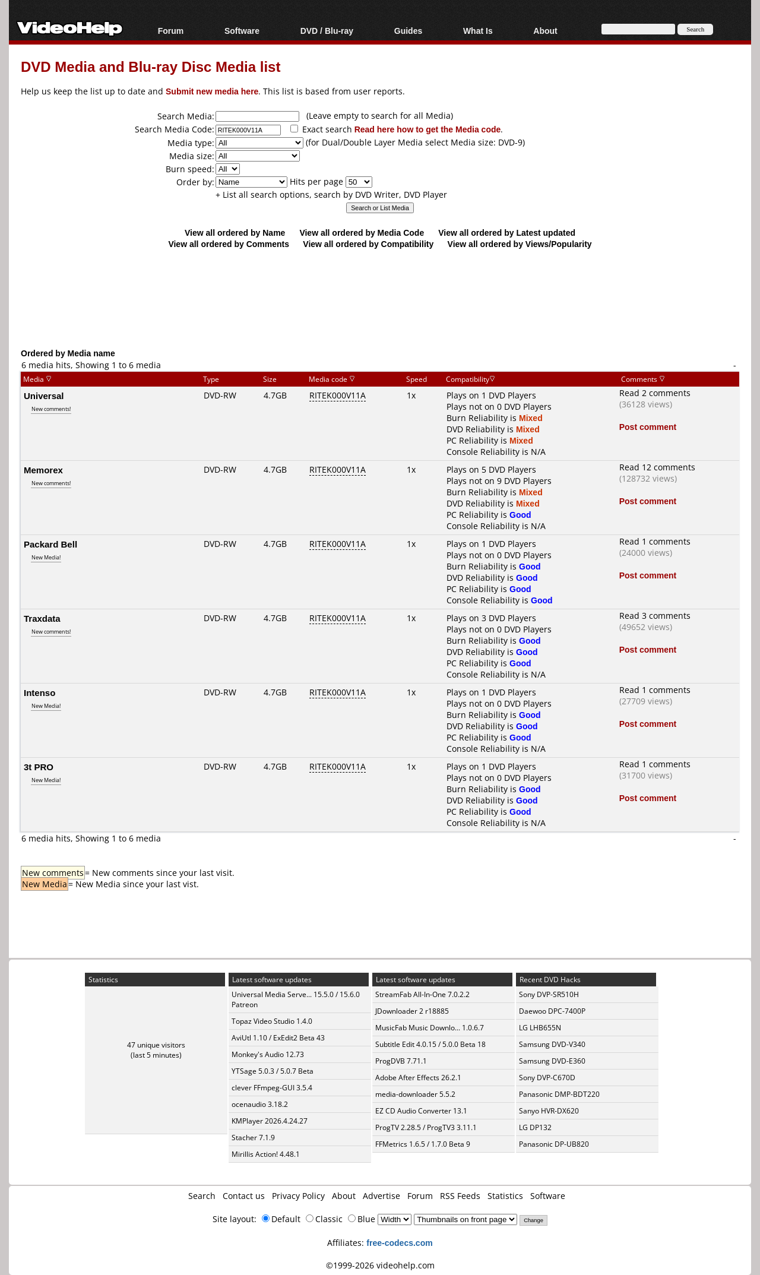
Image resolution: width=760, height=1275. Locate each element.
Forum (171, 30)
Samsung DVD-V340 (552, 1044)
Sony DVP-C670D (547, 1077)
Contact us (244, 1195)
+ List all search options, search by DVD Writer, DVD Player (331, 194)
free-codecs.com (399, 1242)
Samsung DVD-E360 (552, 1061)
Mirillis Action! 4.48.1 (266, 1154)
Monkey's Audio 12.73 (268, 1054)
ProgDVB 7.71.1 (401, 1061)
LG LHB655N (540, 1028)
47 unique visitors (156, 1045)
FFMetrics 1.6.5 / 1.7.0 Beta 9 (422, 1144)
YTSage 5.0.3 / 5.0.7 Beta (273, 1071)
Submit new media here (212, 91)
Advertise (381, 1195)
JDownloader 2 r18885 (412, 1011)
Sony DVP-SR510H (549, 994)
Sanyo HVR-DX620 (549, 1111)
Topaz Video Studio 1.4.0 (272, 1021)
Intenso (39, 692)
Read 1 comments (655, 541)
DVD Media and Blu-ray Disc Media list (150, 66)
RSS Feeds (460, 1195)
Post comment (647, 426)
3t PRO (38, 767)
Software (241, 30)
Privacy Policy (298, 1195)
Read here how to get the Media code (427, 129)
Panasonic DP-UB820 (554, 1144)
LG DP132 (535, 1127)
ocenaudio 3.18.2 (260, 1104)
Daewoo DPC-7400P (552, 1011)
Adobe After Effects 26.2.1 (418, 1077)
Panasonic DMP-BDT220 (559, 1094)
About (545, 30)
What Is (478, 30)
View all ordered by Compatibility (368, 243)
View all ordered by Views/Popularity (520, 243)
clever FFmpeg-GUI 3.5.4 (272, 1088)
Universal (44, 395)
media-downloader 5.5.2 (415, 1094)
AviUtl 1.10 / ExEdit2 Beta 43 (278, 1038)
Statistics (505, 1195)
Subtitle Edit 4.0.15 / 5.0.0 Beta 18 (430, 1044)
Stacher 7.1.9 (253, 1137)
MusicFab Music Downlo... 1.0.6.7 (429, 1028)
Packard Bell (50, 544)
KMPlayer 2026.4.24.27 (270, 1121)
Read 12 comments (657, 467)
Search (202, 1195)
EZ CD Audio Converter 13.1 (421, 1111)
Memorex (43, 470)
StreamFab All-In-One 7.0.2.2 (422, 994)
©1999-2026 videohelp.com (380, 1265)
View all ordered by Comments (228, 243)
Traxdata (42, 618)
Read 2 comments (655, 392)
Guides (408, 30)
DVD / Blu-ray (326, 30)
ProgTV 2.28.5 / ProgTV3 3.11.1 (426, 1127)
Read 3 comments (655, 615)
